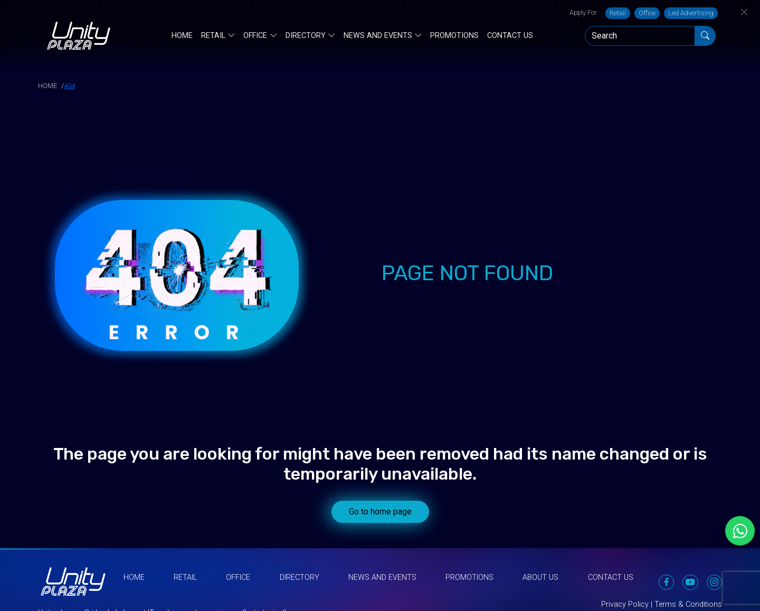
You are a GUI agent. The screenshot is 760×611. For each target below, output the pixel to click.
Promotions (454, 35)
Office (647, 13)
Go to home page (380, 512)
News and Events (378, 36)
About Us (540, 577)
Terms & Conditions (688, 604)
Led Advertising (691, 13)
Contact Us (510, 35)
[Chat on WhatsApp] (740, 531)
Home (182, 35)
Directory (306, 36)
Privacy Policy (625, 604)
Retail (618, 13)
